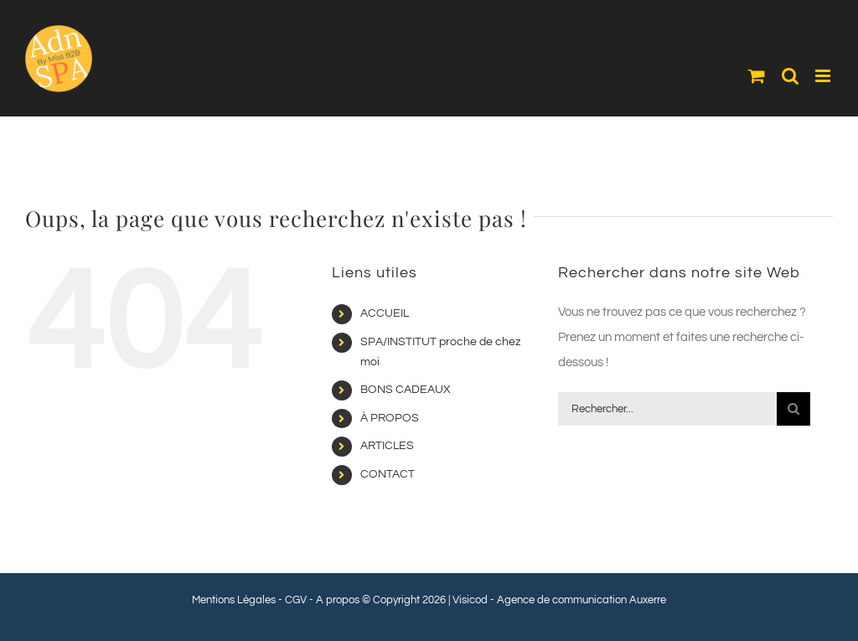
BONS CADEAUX (405, 389)
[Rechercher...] (667, 409)
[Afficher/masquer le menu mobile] (824, 76)
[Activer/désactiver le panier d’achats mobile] (756, 76)
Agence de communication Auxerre (581, 600)
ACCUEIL (384, 313)
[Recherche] (793, 409)
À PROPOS (389, 418)
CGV (296, 600)
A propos (337, 600)
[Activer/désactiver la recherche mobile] (790, 76)
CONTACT (387, 474)
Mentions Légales (234, 600)
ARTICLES (387, 446)
